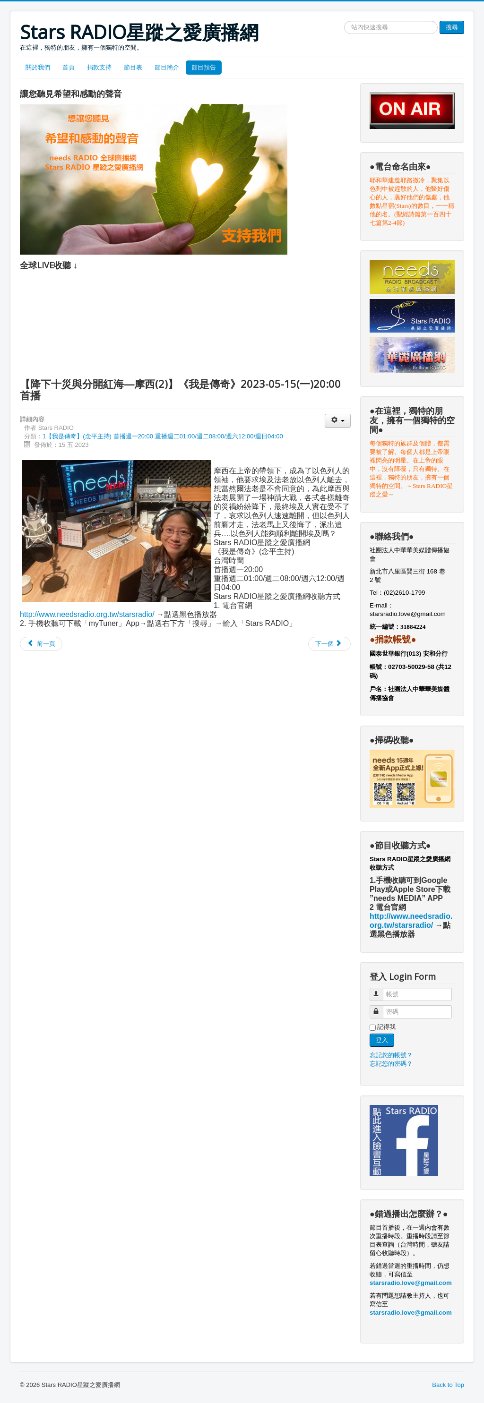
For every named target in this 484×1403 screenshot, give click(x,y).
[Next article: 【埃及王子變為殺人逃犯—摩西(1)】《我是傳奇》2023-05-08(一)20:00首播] (329, 644)
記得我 (386, 1026)
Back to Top (448, 1384)
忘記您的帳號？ (391, 1055)
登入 (382, 1040)
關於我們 (38, 67)
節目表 (133, 67)
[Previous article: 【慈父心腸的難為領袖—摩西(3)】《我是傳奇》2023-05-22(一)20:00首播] (41, 644)
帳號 (380, 990)
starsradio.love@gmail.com (409, 613)
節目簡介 (167, 67)
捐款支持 (99, 67)
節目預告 (203, 67)
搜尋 (452, 27)
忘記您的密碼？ (391, 1063)
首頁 (68, 67)
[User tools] (338, 421)
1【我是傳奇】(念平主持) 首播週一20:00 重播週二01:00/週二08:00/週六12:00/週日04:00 (163, 436)
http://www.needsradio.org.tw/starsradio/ (87, 614)
